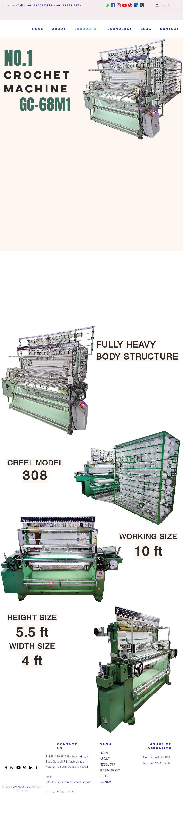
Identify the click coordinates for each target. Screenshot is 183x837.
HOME (104, 753)
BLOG (104, 776)
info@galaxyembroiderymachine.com (68, 782)
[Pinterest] (130, 5)
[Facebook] (113, 5)
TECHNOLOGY (110, 770)
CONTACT (107, 782)
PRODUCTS (107, 764)
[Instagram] (119, 5)
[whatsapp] (107, 5)
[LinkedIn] (136, 5)
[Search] (167, 5)
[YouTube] (124, 5)
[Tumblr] (142, 5)
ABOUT (105, 759)
